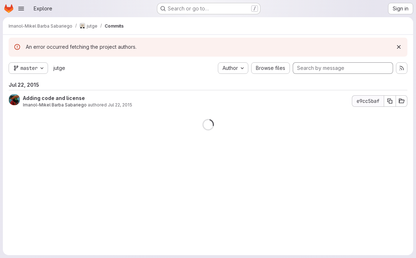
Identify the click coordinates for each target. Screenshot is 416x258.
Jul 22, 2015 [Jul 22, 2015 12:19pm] (120, 105)
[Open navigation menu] (21, 8)
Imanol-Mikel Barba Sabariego (55, 105)
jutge (59, 68)
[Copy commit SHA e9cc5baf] (390, 101)
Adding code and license (54, 98)
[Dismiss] (399, 47)
